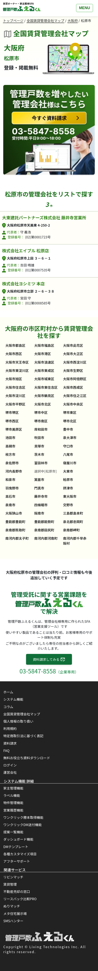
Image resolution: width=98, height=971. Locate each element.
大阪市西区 (13, 353)
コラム (8, 706)
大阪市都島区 (15, 345)
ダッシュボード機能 (18, 839)
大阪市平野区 (15, 404)
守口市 (68, 446)
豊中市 (68, 429)
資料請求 (10, 743)
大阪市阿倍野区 (75, 378)
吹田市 (39, 437)
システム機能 (13, 699)
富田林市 (41, 462)
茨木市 (39, 454)
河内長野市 (13, 471)
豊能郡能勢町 (44, 521)
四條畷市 (41, 504)
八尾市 (68, 454)
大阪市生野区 (73, 370)
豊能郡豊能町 (15, 521)
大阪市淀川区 (15, 395)
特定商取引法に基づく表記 (23, 735)
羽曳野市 (12, 487)
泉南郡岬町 (71, 529)
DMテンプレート (15, 846)
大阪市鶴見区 (44, 395)
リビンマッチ (13, 876)
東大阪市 (70, 496)
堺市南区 (41, 420)
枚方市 (10, 454)
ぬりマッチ (11, 906)
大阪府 (73, 20)
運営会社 (10, 772)
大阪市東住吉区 (46, 387)
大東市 (68, 471)
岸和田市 (41, 429)
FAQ (6, 750)
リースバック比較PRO (19, 898)
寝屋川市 (70, 462)
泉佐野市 (12, 462)
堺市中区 (41, 412)
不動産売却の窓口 (16, 891)
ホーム (8, 691)
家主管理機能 (13, 788)
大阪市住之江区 (75, 395)
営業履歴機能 (13, 810)
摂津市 (68, 487)
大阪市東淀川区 (17, 370)
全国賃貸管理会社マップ (45, 20)
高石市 (10, 496)
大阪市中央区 (73, 404)
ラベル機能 (11, 795)
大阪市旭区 (13, 378)
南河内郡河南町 (46, 538)
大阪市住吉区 (15, 387)
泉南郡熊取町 (15, 529)
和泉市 (10, 479)
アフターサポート (16, 861)
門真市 (39, 487)
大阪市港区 (42, 353)
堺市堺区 (12, 412)
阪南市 (39, 513)
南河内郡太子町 (17, 538)
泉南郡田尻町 (44, 529)
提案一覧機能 (13, 831)
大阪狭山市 (13, 513)
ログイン (10, 765)
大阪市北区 (42, 404)
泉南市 (10, 504)
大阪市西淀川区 (75, 362)
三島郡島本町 (73, 513)
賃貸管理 (10, 884)
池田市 (10, 437)
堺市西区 (12, 420)
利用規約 (10, 728)
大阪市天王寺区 (17, 362)
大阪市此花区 (73, 345)
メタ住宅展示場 (15, 913)
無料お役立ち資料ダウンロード (26, 757)
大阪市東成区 (44, 370)
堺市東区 (70, 412)
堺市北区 (70, 420)
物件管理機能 (13, 802)
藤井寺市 (41, 496)
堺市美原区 (13, 429)
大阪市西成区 (73, 387)
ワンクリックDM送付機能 (22, 824)
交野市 (68, 504)
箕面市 (39, 479)
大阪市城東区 (44, 378)
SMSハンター (13, 920)
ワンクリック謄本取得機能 (23, 817)
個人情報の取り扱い (18, 721)
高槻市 (10, 446)
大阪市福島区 (44, 345)
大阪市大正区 (73, 353)
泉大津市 (70, 437)
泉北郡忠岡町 (73, 521)
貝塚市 (39, 446)
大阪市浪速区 (44, 362)
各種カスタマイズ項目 (20, 853)
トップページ (13, 20)
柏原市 (68, 479)
